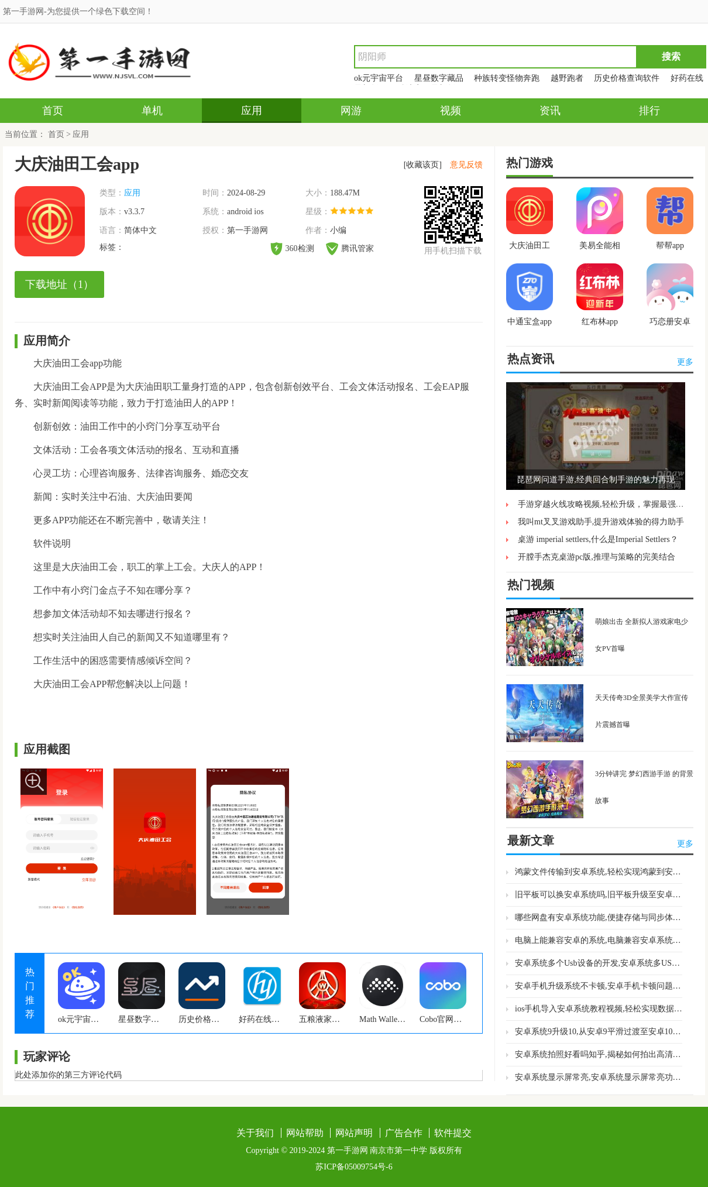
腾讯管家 (350, 248)
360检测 (292, 248)
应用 (251, 110)
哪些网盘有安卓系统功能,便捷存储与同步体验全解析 (598, 917)
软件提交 (453, 1133)
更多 (685, 362)
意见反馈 (466, 164)
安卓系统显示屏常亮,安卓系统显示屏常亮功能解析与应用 (598, 1077)
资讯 (550, 110)
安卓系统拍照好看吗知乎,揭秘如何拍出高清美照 (598, 1054)
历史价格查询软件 (626, 78)
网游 (351, 110)
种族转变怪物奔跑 (506, 78)
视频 (450, 110)
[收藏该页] (423, 164)
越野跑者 (567, 78)
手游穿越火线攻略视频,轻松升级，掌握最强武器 (605, 504)
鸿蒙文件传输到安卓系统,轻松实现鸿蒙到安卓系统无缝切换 (598, 871)
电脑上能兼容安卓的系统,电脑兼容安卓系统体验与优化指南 (598, 940)
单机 (152, 110)
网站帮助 (305, 1133)
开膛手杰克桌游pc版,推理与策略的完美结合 (596, 557)
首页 (52, 110)
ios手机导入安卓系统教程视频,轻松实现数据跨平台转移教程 (598, 1008)
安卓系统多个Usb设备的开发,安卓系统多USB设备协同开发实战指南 (598, 963)
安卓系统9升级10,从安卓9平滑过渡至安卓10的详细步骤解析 (598, 1031)
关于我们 (255, 1133)
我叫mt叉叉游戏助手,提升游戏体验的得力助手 (601, 521)
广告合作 (403, 1133)
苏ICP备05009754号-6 (353, 1166)
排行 (649, 110)
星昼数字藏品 (438, 78)
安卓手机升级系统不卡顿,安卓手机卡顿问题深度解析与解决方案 (598, 986)
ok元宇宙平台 (378, 78)
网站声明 (354, 1133)
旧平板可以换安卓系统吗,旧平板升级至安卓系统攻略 (598, 894)
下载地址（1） (59, 284)
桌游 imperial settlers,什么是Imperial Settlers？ (598, 539)
